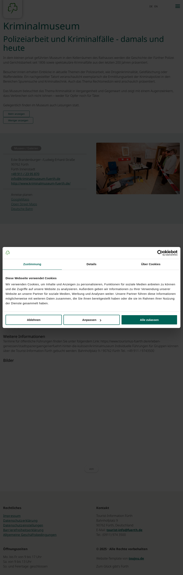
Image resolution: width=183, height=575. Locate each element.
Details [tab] (91, 264)
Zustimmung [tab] (32, 264)
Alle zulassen (149, 319)
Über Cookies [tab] (150, 264)
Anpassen (91, 319)
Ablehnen (33, 319)
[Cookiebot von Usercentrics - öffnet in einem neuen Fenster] (160, 253)
